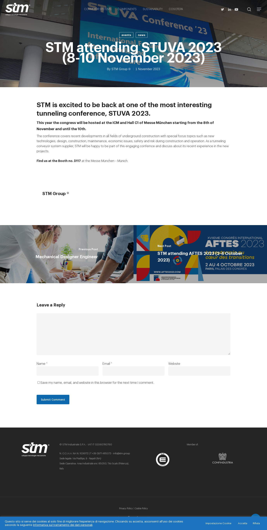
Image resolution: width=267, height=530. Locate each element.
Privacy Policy (126, 508)
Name (42, 363)
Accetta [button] (242, 523)
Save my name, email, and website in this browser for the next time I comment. (97, 382)
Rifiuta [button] (256, 523)
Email (107, 363)
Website (174, 363)
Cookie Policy (141, 508)
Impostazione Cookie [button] (218, 523)
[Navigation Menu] (259, 9)
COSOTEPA (176, 9)
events (126, 35)
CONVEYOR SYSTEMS (97, 9)
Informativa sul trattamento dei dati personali (62, 525)
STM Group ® (121, 69)
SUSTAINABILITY (153, 9)
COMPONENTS (127, 9)
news (141, 35)
